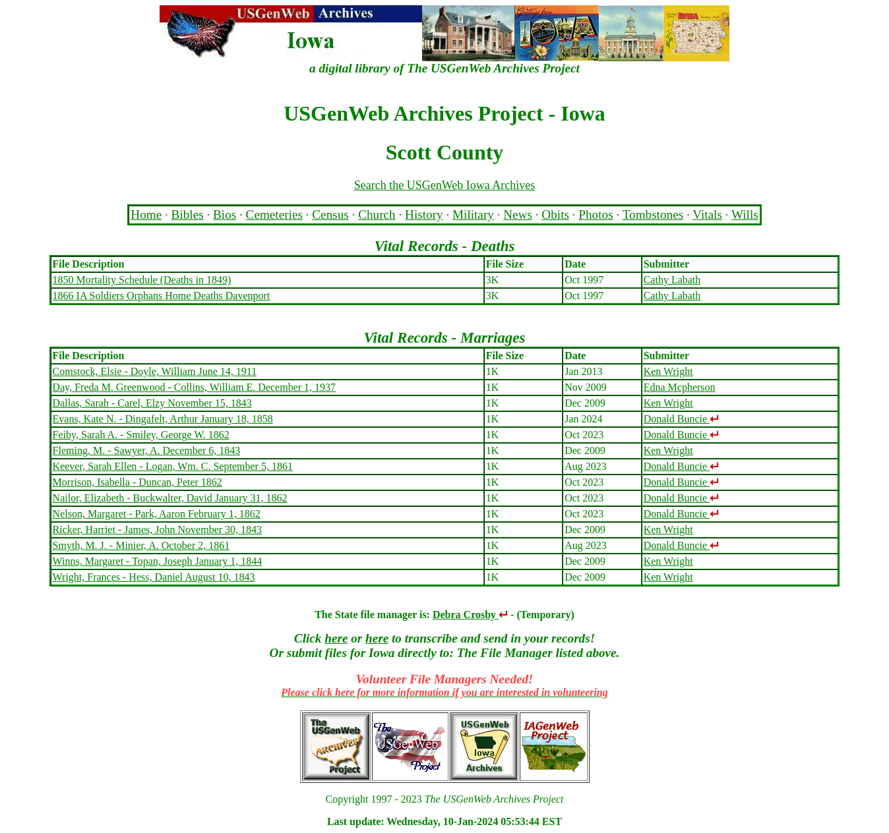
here (336, 638)
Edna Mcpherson (680, 387)
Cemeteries (274, 214)
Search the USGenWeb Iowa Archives (444, 185)
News (517, 214)
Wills (744, 214)
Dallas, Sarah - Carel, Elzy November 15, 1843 (152, 403)
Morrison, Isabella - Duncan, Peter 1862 (137, 482)
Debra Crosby (470, 614)
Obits (555, 214)
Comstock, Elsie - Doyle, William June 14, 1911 (155, 371)
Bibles (187, 214)
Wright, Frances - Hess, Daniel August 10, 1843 (154, 577)
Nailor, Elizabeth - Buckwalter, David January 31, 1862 (170, 497)
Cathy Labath (672, 279)
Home (146, 214)
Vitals (707, 214)
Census (330, 214)
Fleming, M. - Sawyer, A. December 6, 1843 (147, 450)
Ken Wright (668, 371)
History (424, 214)
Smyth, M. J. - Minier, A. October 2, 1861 (141, 545)
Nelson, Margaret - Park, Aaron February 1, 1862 (157, 513)
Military (473, 214)
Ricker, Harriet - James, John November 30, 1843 (157, 529)
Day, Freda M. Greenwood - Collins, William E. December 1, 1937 (194, 387)
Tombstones (653, 214)
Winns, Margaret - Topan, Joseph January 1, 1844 (157, 561)
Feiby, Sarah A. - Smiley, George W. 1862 (141, 434)
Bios (224, 214)
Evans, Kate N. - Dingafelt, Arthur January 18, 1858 (163, 418)
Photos (595, 214)
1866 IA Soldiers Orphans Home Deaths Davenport (161, 295)
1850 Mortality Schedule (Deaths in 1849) (142, 279)
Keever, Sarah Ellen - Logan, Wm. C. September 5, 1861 (173, 466)
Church (377, 214)
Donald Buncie (681, 418)
